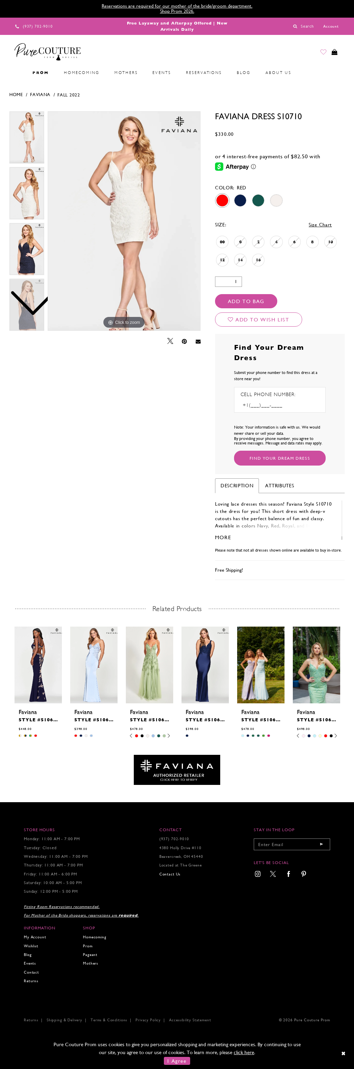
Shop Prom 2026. (177, 11)
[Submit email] (321, 844)
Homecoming (94, 937)
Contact (31, 972)
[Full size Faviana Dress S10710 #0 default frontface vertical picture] (124, 221)
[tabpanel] (124, 221)
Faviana (40, 94)
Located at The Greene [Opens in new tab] (180, 865)
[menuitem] (18, 73)
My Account (35, 937)
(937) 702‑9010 (174, 839)
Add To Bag (246, 301)
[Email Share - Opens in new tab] (198, 341)
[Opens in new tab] (177, 769)
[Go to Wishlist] (320, 53)
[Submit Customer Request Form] (280, 458)
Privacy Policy (148, 1020)
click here (244, 1052)
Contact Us (169, 874)
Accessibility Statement (190, 1020)
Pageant (90, 955)
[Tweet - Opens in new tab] (170, 341)
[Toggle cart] (333, 53)
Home (16, 94)
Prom (87, 946)
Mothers (90, 963)
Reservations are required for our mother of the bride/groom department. (177, 6)
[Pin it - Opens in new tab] (184, 341)
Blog (27, 955)
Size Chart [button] (320, 224)
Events (30, 963)
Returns (31, 981)
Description (237, 485)
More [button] (223, 537)
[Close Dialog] (344, 1053)
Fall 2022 (68, 94)
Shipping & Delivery (64, 1020)
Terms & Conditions (109, 1020)
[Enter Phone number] (270, 405)
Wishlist (31, 946)
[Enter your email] (292, 844)
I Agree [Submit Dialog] (176, 1061)
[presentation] (38, 665)
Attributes (279, 485)
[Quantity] (228, 281)
